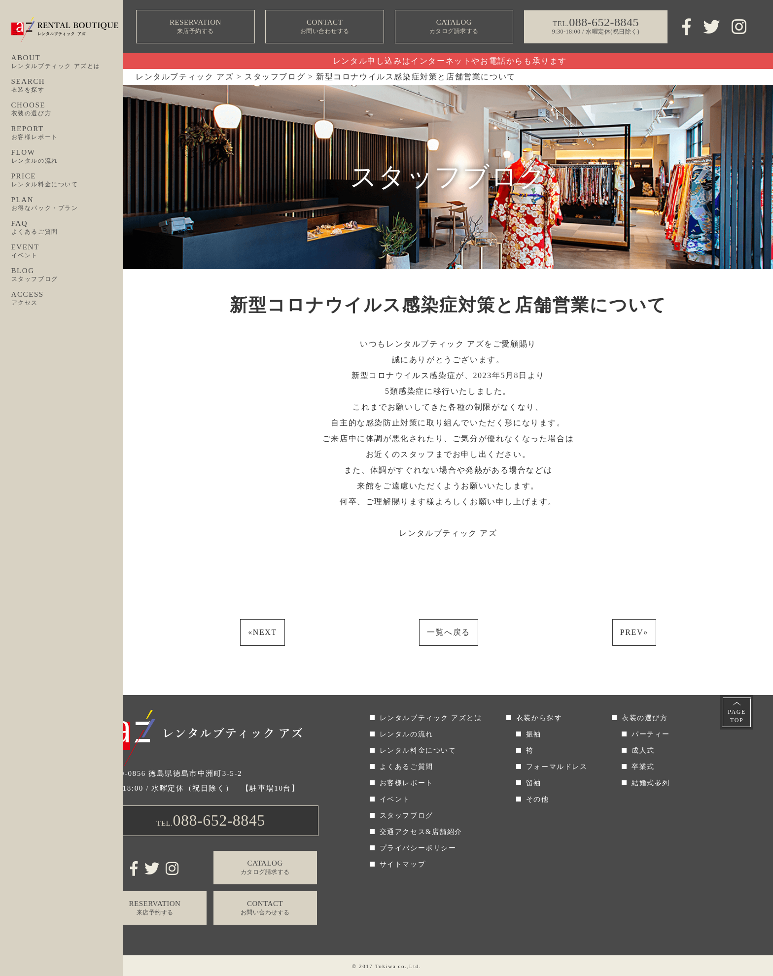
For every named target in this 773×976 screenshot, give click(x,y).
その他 (537, 799)
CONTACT (325, 26)
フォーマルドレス (557, 766)
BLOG (67, 275)
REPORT (67, 133)
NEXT (262, 632)
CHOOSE (67, 109)
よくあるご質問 (406, 766)
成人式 (643, 750)
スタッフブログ (406, 815)
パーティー (651, 734)
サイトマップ (403, 864)
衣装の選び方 (645, 718)
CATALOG (454, 26)
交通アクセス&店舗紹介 (421, 832)
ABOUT (67, 62)
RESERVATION (195, 26)
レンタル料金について (418, 750)
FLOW (67, 156)
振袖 (533, 734)
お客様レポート (406, 783)
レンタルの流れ (406, 734)
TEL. (210, 820)
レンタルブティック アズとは (431, 718)
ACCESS (67, 298)
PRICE (67, 180)
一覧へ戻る (448, 632)
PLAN (67, 204)
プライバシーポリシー (418, 848)
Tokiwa (385, 966)
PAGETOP (737, 716)
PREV (634, 632)
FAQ (67, 227)
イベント (395, 799)
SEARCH (67, 85)
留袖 (533, 783)
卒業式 (643, 766)
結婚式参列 (651, 783)
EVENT (67, 251)
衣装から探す (539, 718)
